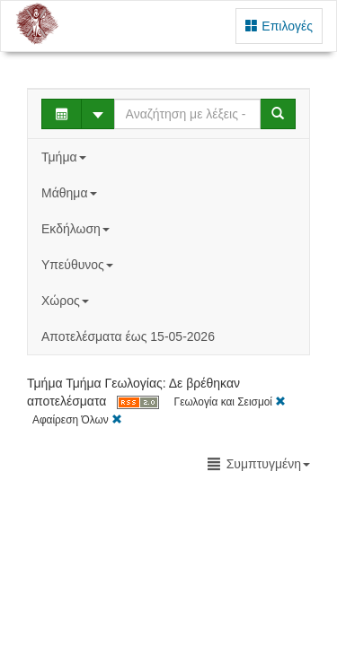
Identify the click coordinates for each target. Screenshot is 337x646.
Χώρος (67, 300)
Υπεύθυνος (79, 265)
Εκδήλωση (77, 229)
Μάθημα (70, 193)
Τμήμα (65, 157)
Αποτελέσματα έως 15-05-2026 (128, 336)
